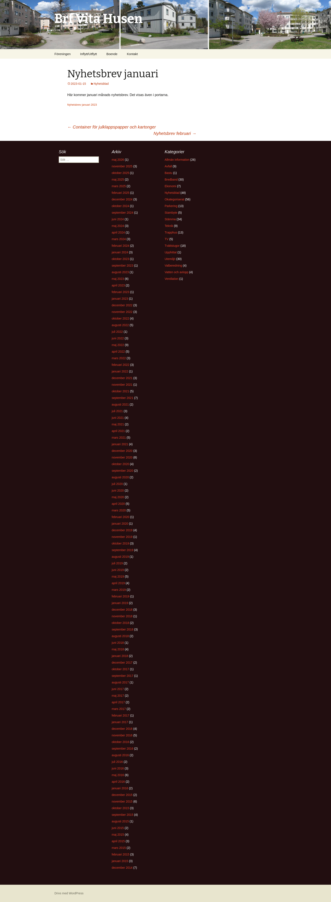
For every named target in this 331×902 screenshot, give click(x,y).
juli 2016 (117, 761)
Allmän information (177, 159)
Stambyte (171, 212)
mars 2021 (119, 437)
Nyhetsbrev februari (175, 133)
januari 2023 (120, 298)
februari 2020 (120, 517)
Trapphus (171, 232)
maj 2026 (118, 159)
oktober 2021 (120, 391)
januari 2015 (120, 861)
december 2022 (122, 305)
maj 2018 (118, 649)
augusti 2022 (120, 325)
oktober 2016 (120, 742)
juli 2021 (117, 411)
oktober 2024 (120, 206)
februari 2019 (120, 596)
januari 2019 (120, 603)
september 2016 (122, 748)
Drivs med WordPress (68, 893)
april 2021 (118, 431)
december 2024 (122, 199)
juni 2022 (118, 338)
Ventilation (172, 278)
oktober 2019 (120, 543)
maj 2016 (118, 775)
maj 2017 (118, 695)
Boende (111, 54)
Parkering (171, 206)
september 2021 (122, 398)
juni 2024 (118, 219)
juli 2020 (117, 484)
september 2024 (122, 212)
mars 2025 (119, 186)
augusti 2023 (120, 272)
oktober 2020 (120, 464)
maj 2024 (118, 226)
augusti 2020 (120, 477)
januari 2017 (120, 722)
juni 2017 (118, 689)
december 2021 (122, 378)
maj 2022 (118, 345)
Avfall (168, 166)
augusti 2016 (120, 755)
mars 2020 (119, 510)
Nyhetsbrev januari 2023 (82, 104)
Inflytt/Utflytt (88, 54)
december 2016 (122, 728)
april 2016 (118, 781)
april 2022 (118, 351)
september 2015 (122, 814)
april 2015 (118, 841)
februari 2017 (120, 715)
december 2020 (122, 450)
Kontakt (132, 54)
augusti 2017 (120, 682)
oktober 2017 (120, 669)
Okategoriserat (174, 199)
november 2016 (122, 735)
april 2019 (118, 583)
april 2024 (118, 232)
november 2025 (122, 166)
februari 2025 (120, 192)
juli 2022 (117, 331)
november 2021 (122, 384)
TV (166, 239)
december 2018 (122, 609)
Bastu (168, 173)
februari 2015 (120, 854)
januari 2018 (120, 656)
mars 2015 (119, 847)
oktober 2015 (120, 808)
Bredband (171, 179)
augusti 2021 (120, 404)
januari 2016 (120, 788)
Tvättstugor (172, 245)
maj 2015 (118, 834)
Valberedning (173, 265)
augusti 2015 (120, 821)
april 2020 (118, 503)
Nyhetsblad (101, 83)
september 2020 (122, 470)
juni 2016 (118, 768)
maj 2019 (118, 576)
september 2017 (122, 675)
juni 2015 (118, 828)
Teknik (169, 226)
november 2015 (122, 801)
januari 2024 (120, 252)
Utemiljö (170, 259)
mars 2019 (119, 589)
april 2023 (118, 285)
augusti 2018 (120, 636)
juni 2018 (118, 642)
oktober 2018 (120, 623)
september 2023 (122, 265)
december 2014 (122, 867)
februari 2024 (120, 245)
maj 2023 (118, 278)
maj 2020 (118, 497)
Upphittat (171, 252)
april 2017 (118, 702)
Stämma (170, 219)
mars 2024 (119, 239)
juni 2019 (118, 570)
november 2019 (122, 537)
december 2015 (122, 795)
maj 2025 (118, 179)
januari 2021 (120, 444)
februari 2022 (120, 364)
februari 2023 (120, 292)
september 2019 (122, 550)
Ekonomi (170, 186)
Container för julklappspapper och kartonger (111, 127)
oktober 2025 (120, 173)
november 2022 (122, 312)
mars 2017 (119, 709)
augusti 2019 (120, 556)
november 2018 (122, 616)
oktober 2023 (120, 259)
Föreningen (62, 54)
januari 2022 (120, 371)
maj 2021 (118, 424)
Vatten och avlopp (176, 272)
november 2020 (122, 457)
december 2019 (122, 530)
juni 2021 (118, 417)
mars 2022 (119, 358)
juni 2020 (118, 490)
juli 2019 (117, 563)
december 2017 (122, 662)
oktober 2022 (120, 318)
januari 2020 (120, 523)
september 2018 (122, 629)
